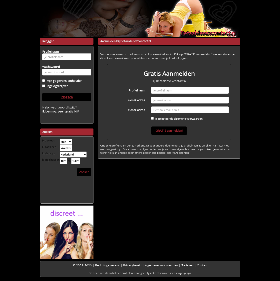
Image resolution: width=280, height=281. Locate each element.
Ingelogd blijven (56, 86)
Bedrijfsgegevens (107, 265)
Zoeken (84, 172)
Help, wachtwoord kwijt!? (59, 107)
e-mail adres (136, 100)
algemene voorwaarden (188, 118)
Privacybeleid (132, 265)
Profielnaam (136, 90)
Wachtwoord (50, 67)
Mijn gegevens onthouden (63, 81)
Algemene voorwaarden (161, 265)
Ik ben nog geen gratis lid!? (60, 111)
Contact (202, 265)
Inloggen (67, 97)
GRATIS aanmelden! (169, 130)
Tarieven (187, 265)
